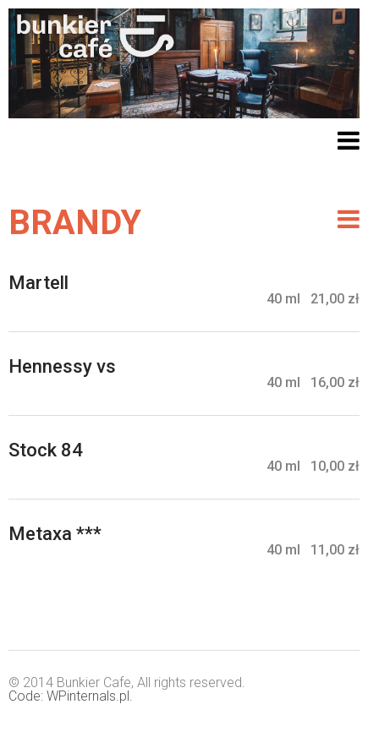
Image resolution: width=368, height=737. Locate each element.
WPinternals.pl (88, 696)
